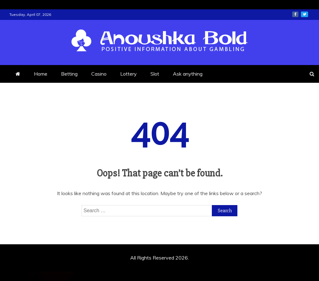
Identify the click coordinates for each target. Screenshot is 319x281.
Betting (69, 74)
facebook (295, 14)
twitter (304, 14)
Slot (154, 74)
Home (40, 74)
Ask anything (187, 74)
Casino (99, 74)
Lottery (128, 74)
